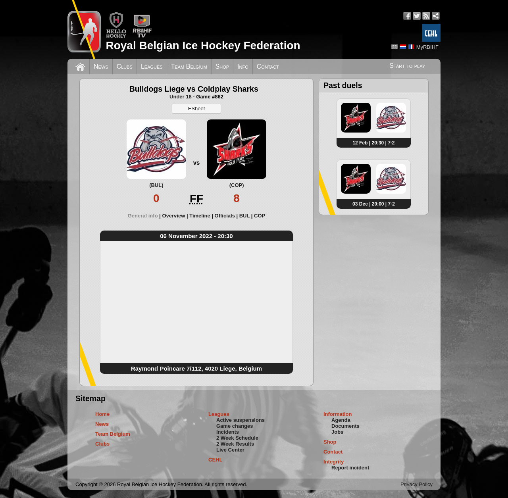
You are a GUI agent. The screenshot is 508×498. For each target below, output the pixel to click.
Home (102, 414)
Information (337, 414)
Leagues (152, 66)
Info (242, 66)
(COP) (236, 185)
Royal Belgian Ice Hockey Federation (203, 45)
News (101, 66)
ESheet (196, 109)
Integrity (333, 462)
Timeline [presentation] (199, 216)
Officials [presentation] (225, 216)
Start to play (407, 65)
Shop (222, 66)
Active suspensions (240, 420)
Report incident (350, 468)
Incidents (227, 432)
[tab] (145, 216)
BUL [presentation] (244, 216)
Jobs (337, 432)
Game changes (234, 426)
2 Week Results (235, 444)
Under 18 (180, 97)
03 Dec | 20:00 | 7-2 (373, 204)
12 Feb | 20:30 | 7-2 (373, 143)
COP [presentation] (259, 216)
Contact (268, 66)
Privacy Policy (416, 484)
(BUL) (156, 185)
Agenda (340, 420)
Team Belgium (189, 66)
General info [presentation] (143, 216)
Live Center (230, 450)
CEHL (215, 460)
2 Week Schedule (237, 438)
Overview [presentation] (173, 216)
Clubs (125, 66)
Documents (345, 426)
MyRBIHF (427, 47)
